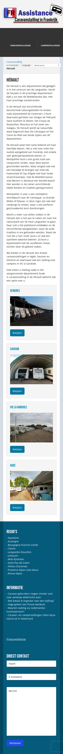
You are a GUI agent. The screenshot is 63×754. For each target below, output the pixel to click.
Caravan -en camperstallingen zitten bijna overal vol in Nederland (31, 616)
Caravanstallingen (20, 45)
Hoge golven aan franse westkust (26, 604)
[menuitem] (46, 65)
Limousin (13, 555)
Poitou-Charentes (17, 566)
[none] (46, 65)
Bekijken (17, 332)
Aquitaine (13, 537)
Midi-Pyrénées (16, 559)
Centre (11, 548)
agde (13, 465)
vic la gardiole (18, 407)
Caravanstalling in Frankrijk (14, 63)
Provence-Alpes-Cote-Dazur (23, 569)
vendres (15, 291)
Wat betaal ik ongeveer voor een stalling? (31, 600)
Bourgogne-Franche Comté (23, 545)
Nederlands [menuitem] (39, 65)
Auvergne (13, 541)
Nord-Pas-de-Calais (19, 562)
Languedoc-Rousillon (19, 552)
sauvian (14, 349)
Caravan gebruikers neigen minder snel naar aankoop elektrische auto (30, 595)
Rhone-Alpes (15, 573)
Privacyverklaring (16, 639)
